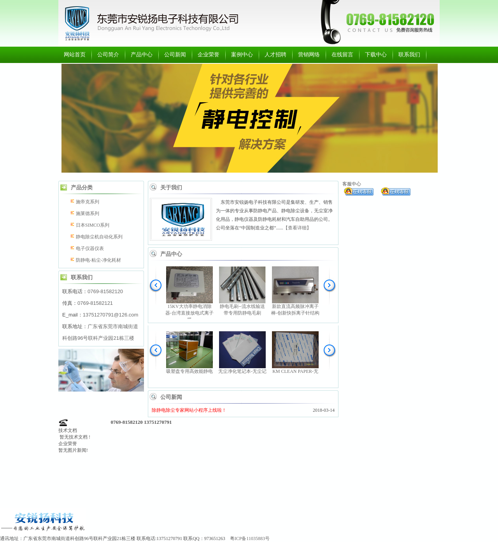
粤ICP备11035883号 (250, 538)
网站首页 (75, 55)
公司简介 (108, 55)
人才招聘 (275, 55)
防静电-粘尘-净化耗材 (98, 260)
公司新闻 (175, 55)
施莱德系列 (87, 213)
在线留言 (342, 55)
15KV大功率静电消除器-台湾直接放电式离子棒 (189, 313)
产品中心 (142, 55)
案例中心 (242, 55)
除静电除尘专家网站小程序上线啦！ (189, 410)
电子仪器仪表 (90, 248)
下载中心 (376, 55)
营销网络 (309, 55)
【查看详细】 (297, 228)
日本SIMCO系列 (92, 225)
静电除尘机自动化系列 (99, 237)
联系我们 (409, 55)
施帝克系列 (87, 202)
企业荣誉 (208, 55)
